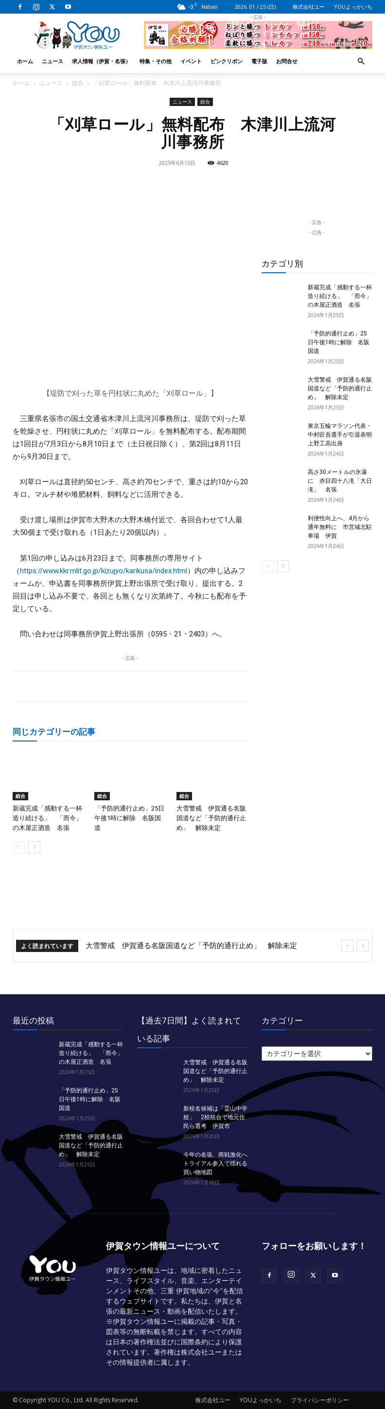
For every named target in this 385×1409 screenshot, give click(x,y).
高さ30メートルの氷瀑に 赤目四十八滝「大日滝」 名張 (340, 481)
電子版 (259, 61)
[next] (363, 946)
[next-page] (34, 847)
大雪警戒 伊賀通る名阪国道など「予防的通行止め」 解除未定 (211, 818)
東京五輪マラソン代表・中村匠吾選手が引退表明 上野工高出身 (343, 435)
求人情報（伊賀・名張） (101, 61)
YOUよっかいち (353, 6)
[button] (360, 61)
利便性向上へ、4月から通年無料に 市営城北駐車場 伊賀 (340, 527)
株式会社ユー (309, 6)
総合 (78, 83)
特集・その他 (156, 61)
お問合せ (287, 61)
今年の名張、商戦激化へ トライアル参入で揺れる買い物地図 (218, 1163)
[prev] (347, 946)
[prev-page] (19, 847)
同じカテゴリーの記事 (54, 731)
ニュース (52, 61)
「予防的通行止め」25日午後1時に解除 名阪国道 (129, 818)
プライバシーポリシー (320, 1400)
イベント (191, 61)
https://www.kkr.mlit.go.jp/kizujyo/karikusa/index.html (103, 570)
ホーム (25, 61)
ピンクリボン (226, 61)
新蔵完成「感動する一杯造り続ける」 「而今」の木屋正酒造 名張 (47, 818)
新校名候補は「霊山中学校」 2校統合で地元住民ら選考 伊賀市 (215, 1117)
